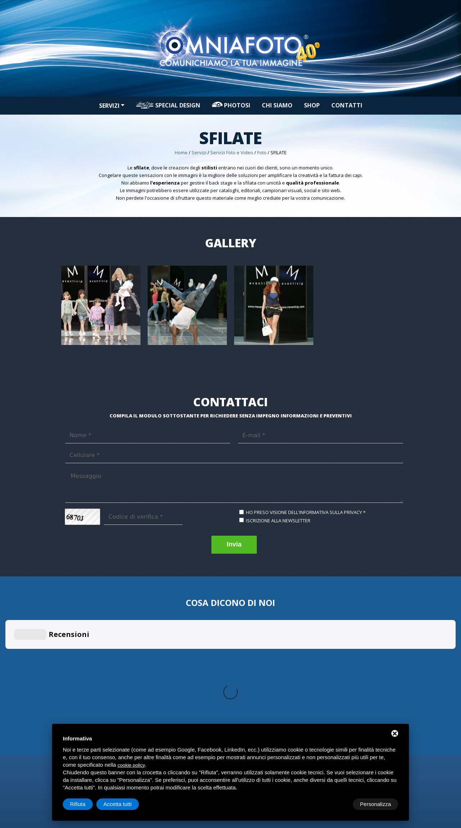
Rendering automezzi (257, 650)
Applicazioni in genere (345, 642)
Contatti (346, 105)
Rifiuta (337, 804)
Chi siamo (277, 105)
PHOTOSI (231, 105)
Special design (168, 105)
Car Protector (335, 680)
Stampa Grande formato (174, 650)
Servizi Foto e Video (231, 152)
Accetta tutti (377, 804)
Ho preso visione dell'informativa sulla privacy (304, 512)
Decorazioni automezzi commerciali (359, 665)
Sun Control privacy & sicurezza (355, 657)
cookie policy (131, 765)
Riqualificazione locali (344, 650)
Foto (262, 152)
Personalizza (85, 804)
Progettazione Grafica (257, 642)
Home (181, 152)
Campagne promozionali (260, 665)
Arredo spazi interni (255, 657)
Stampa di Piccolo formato (176, 642)
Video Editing (75, 650)
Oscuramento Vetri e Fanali (349, 688)
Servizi (111, 106)
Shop (312, 105)
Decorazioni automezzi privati (353, 672)
